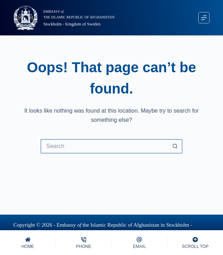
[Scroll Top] (195, 243)
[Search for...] (104, 146)
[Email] (139, 243)
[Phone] (83, 243)
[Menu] (204, 17)
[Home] (27, 243)
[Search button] (175, 146)
